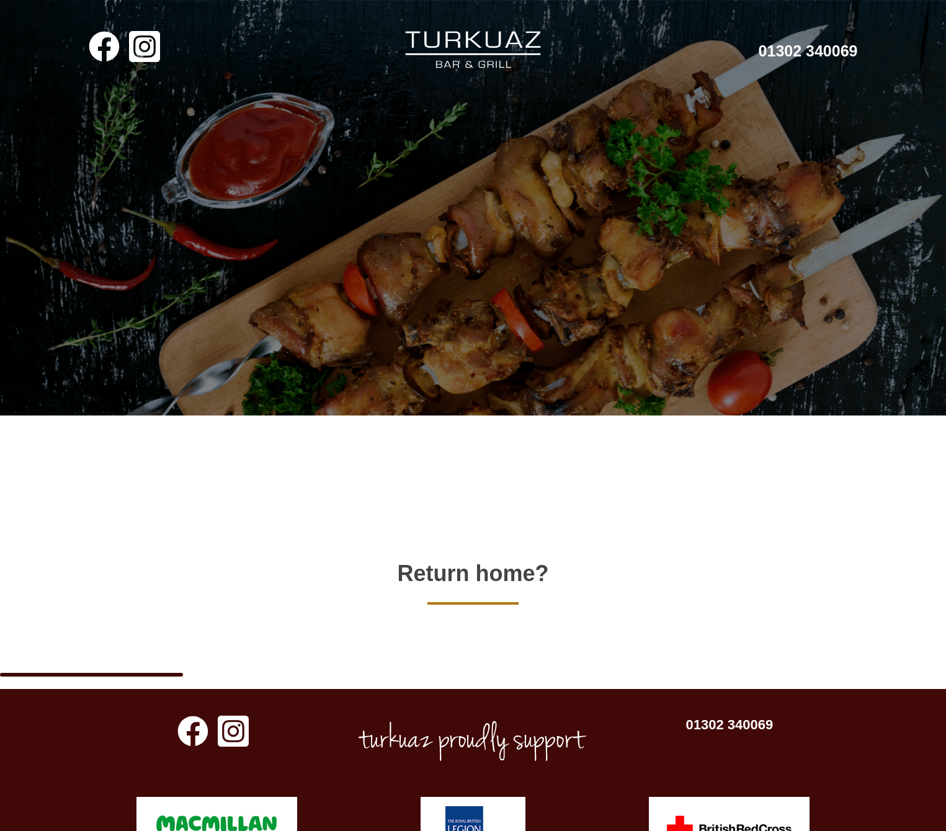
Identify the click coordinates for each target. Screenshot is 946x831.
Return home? (472, 558)
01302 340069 (808, 51)
